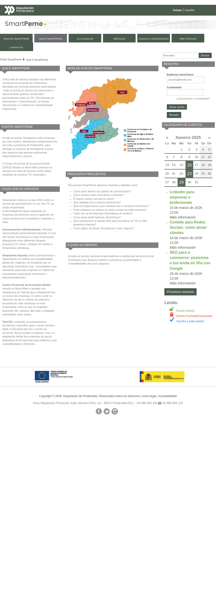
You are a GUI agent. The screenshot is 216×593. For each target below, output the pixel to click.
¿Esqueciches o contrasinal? (193, 98)
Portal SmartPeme (11, 59)
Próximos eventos (180, 292)
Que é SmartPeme (37, 59)
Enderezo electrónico (180, 74)
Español (189, 10)
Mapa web (52, 19)
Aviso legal (149, 396)
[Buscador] (180, 55)
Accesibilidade (167, 396)
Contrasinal (174, 87)
